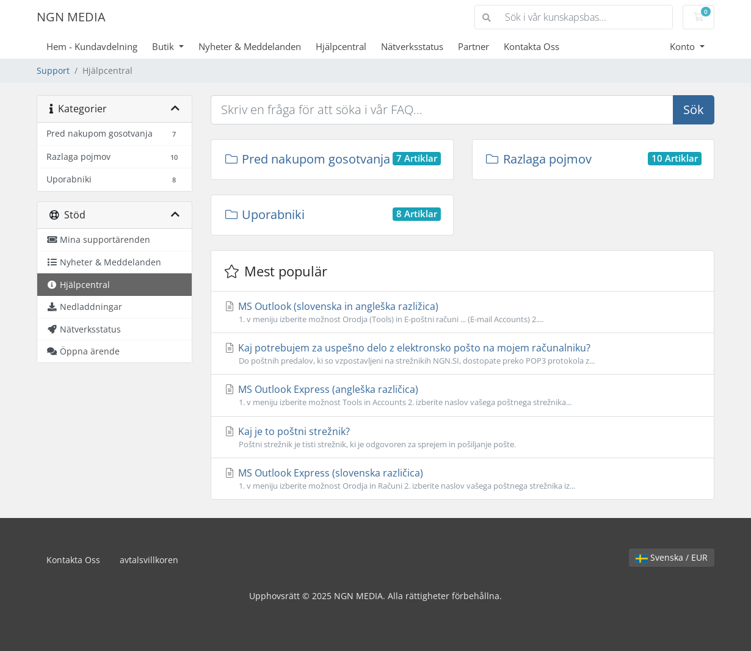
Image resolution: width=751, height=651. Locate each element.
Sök (693, 109)
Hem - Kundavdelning (91, 46)
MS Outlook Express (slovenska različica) (462, 479)
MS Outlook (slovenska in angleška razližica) (462, 312)
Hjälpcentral (341, 46)
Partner (473, 46)
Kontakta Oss (531, 46)
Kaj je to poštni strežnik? (462, 437)
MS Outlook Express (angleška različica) (462, 395)
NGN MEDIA (71, 17)
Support (53, 70)
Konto (683, 46)
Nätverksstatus (412, 46)
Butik (164, 46)
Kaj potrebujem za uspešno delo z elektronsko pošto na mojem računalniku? (462, 354)
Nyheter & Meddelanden (249, 46)
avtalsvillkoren (149, 560)
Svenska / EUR (672, 557)
